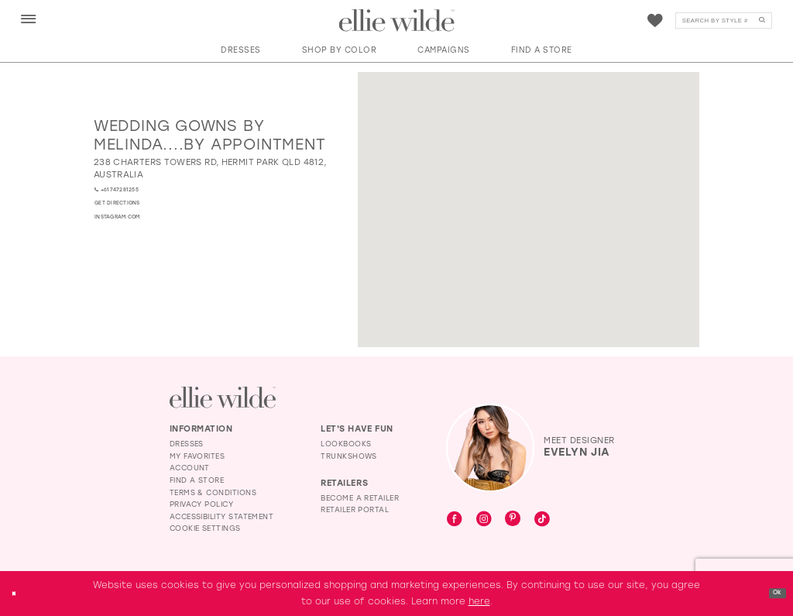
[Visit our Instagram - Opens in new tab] (484, 520)
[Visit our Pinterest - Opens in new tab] (512, 519)
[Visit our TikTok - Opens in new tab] (542, 520)
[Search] (723, 20)
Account (190, 467)
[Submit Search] (762, 20)
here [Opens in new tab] (479, 601)
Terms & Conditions (213, 492)
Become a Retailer (360, 498)
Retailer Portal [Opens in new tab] (355, 509)
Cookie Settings (205, 528)
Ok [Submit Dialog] (773, 592)
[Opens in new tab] (131, 225)
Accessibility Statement (222, 516)
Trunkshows (349, 456)
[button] (28, 20)
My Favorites (197, 456)
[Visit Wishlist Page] (655, 21)
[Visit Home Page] (397, 21)
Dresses (187, 443)
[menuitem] (28, 19)
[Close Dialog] (17, 593)
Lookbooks (346, 443)
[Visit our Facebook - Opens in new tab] (454, 520)
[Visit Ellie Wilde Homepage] (223, 397)
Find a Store (197, 480)
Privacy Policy (201, 504)
